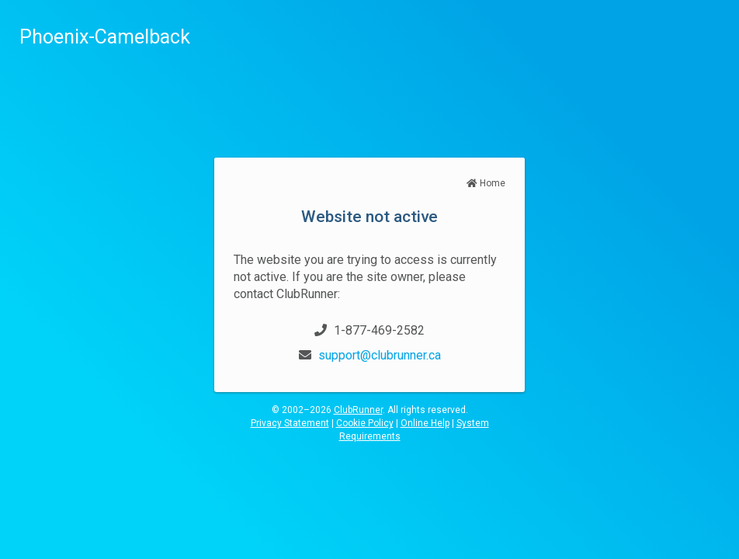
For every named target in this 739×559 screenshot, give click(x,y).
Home (486, 183)
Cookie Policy (365, 423)
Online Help (425, 423)
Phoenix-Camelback (104, 37)
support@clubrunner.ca (379, 355)
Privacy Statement (290, 423)
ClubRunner (358, 409)
